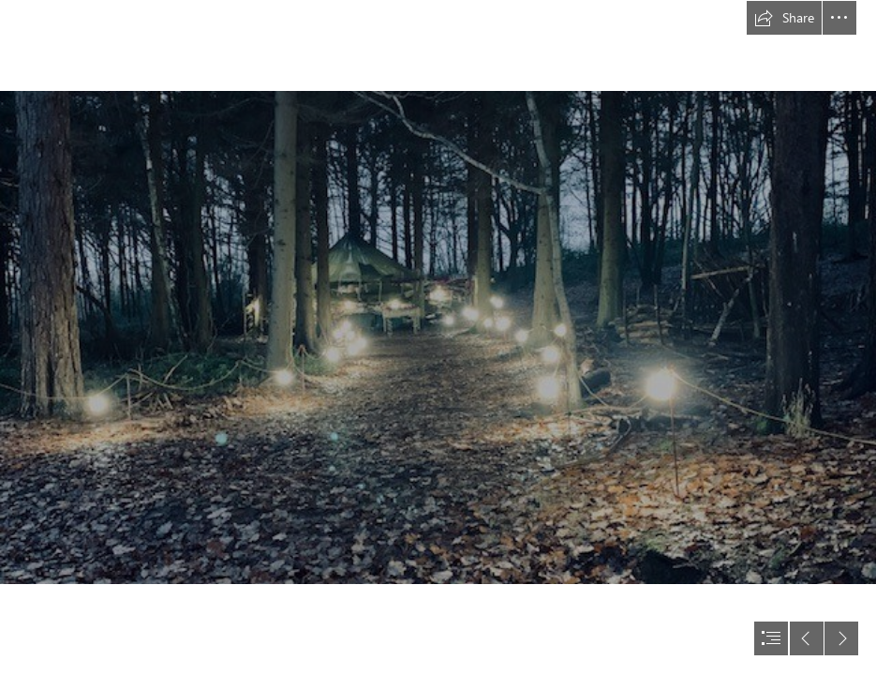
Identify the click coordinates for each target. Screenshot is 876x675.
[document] (438, 337)
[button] (784, 18)
